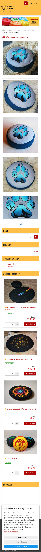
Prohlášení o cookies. (11, 532)
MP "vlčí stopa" (29, 30)
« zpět (20, 224)
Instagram (10, 266)
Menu (34, 3)
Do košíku (30, 324)
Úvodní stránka (7, 30)
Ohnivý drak (12, 458)
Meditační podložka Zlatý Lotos (20, 359)
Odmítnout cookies (20, 542)
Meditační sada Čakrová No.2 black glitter (20, 308)
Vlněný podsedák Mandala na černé (21, 409)
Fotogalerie (18, 30)
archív (36, 251)
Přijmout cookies (21, 546)
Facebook (10, 264)
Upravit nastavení (21, 538)
